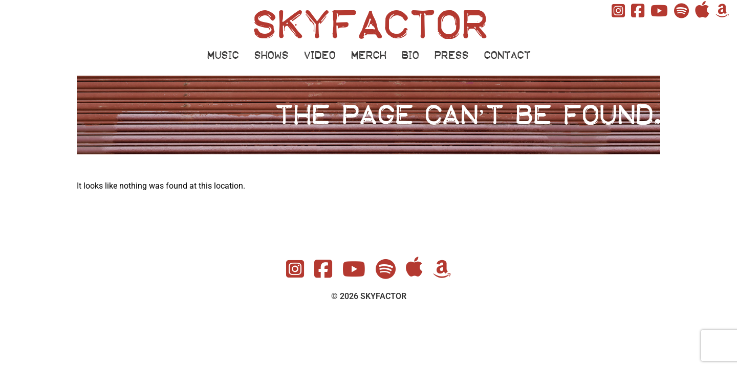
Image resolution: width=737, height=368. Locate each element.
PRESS (451, 55)
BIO (410, 55)
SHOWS (271, 55)
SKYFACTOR (369, 25)
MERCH (368, 55)
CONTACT (507, 55)
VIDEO (319, 55)
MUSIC (223, 55)
